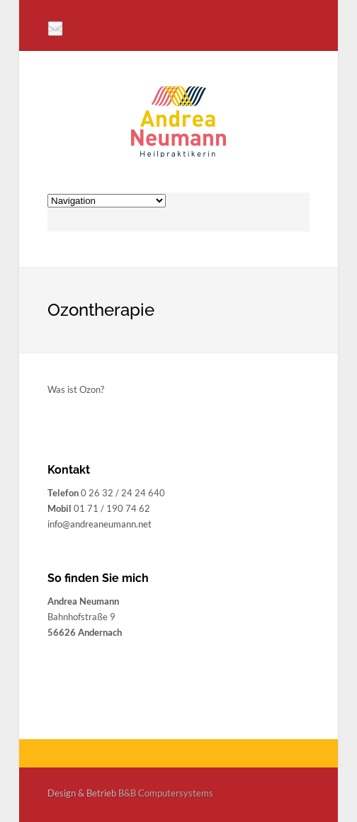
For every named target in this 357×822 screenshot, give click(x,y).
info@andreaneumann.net (99, 524)
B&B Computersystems (165, 793)
